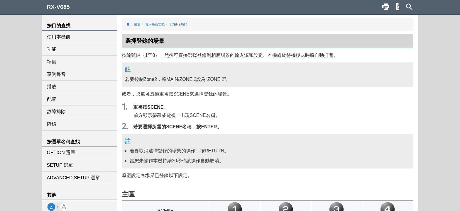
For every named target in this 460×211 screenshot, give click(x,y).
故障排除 (56, 111)
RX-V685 (58, 7)
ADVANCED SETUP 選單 (73, 177)
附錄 (51, 124)
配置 (51, 99)
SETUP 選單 (60, 165)
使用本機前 (58, 36)
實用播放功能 (155, 24)
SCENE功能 (178, 24)
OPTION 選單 (61, 152)
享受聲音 (56, 74)
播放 (51, 86)
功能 (51, 49)
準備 (51, 61)
